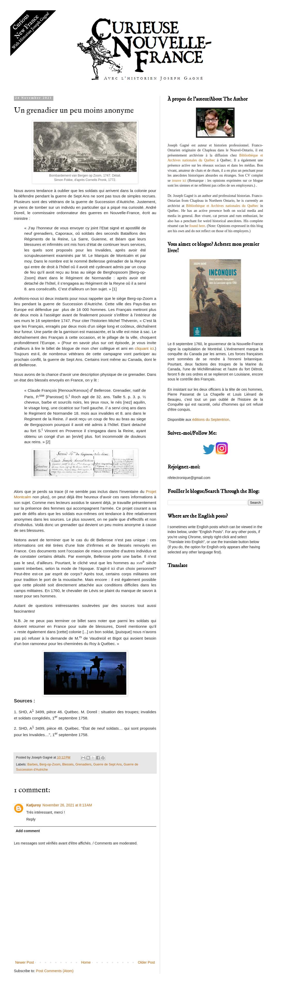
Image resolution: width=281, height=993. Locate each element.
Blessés (67, 764)
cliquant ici (144, 348)
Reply (31, 819)
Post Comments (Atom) (54, 971)
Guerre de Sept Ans (107, 764)
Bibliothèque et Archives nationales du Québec (222, 206)
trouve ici (179, 180)
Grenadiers (83, 764)
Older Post (146, 962)
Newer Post (24, 962)
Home (85, 962)
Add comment (28, 831)
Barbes (32, 764)
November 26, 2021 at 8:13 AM (67, 805)
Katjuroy (33, 805)
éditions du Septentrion (210, 419)
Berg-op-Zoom (49, 764)
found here (197, 226)
